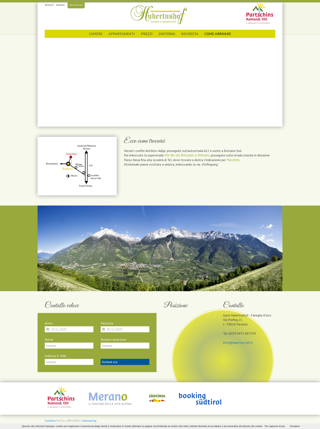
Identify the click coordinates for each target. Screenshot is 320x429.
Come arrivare (217, 33)
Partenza (107, 323)
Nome (49, 339)
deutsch (49, 4)
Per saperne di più (275, 426)
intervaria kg (89, 420)
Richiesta (189, 33)
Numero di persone (113, 339)
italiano (60, 4)
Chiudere (295, 426)
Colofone (50, 420)
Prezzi (146, 33)
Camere (95, 33)
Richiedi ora (76, 4)
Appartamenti (122, 33)
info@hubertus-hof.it (238, 343)
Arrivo (49, 323)
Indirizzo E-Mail (55, 356)
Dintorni (167, 33)
